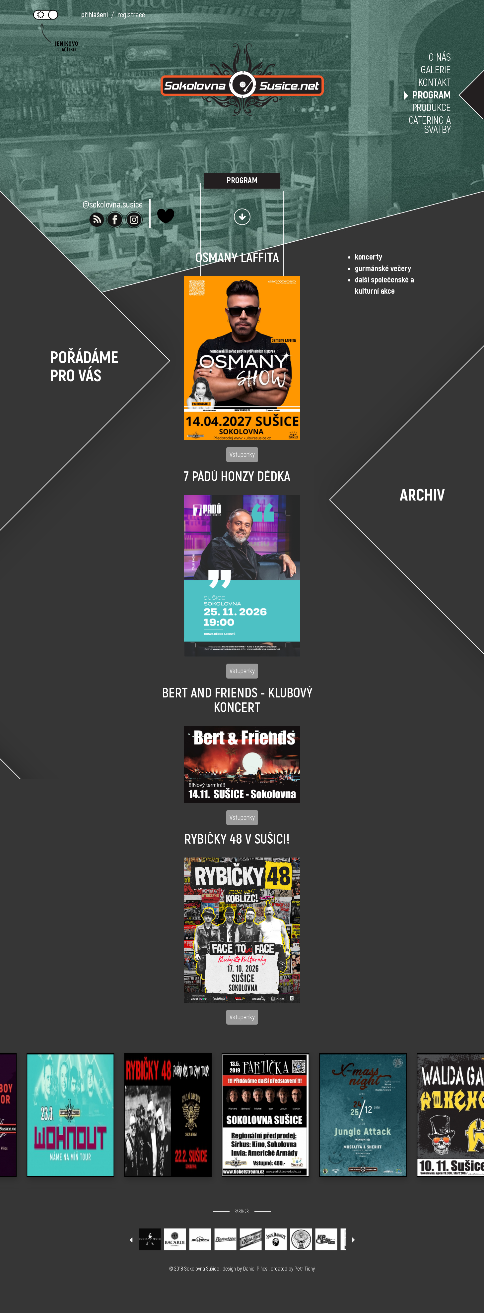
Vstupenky (242, 454)
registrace (131, 15)
